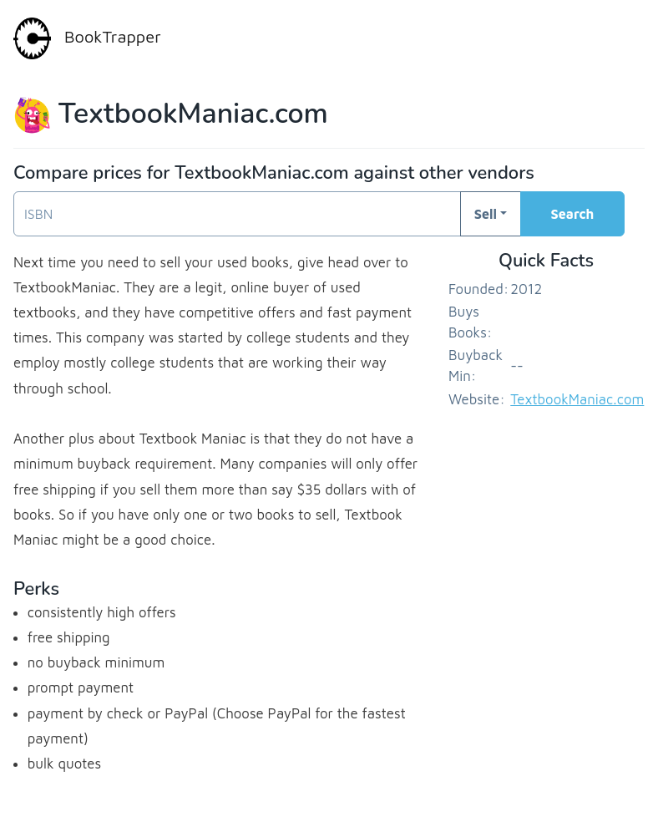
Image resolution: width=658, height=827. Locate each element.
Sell (485, 213)
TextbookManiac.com (577, 399)
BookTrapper (87, 38)
